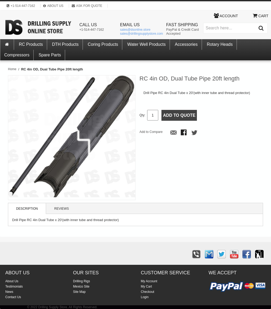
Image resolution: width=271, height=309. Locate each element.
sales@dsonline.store (135, 30)
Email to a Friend (173, 132)
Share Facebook (184, 132)
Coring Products (103, 44)
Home (12, 69)
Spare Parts (50, 55)
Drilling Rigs (81, 281)
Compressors (16, 55)
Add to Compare (150, 132)
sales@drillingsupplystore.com (141, 33)
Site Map (79, 292)
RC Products (31, 44)
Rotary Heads (220, 44)
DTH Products (65, 44)
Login (144, 297)
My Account (149, 281)
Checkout (147, 292)
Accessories (186, 44)
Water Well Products (146, 44)
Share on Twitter (194, 132)
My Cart (146, 286)
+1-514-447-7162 (91, 30)
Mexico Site (81, 286)
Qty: (142, 115)
